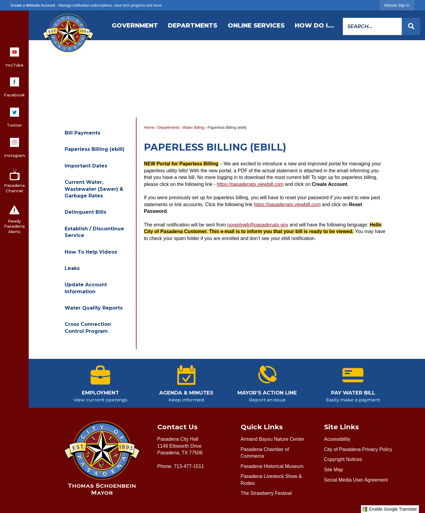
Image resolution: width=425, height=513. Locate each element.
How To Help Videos (91, 252)
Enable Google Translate (389, 509)
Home (149, 127)
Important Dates (86, 166)
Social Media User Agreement (356, 479)
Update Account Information (86, 288)
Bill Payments (82, 133)
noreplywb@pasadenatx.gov (257, 224)
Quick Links (262, 427)
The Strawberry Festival (266, 493)
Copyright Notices (343, 459)
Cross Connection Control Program (88, 327)
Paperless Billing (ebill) (94, 149)
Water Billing (193, 127)
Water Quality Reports (94, 308)
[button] (411, 26)
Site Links (341, 427)
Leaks (72, 268)
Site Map (333, 469)
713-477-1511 (189, 466)
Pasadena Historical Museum (272, 466)
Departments (168, 127)
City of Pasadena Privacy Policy (358, 449)
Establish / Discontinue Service (94, 232)
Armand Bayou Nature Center (272, 439)
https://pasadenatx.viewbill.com (250, 184)
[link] (396, 5)
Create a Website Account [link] (33, 5)
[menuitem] (135, 25)
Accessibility (337, 439)
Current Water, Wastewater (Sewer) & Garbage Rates (94, 189)
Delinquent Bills (85, 212)
